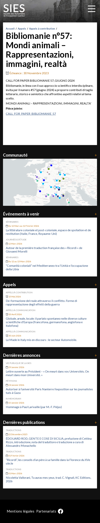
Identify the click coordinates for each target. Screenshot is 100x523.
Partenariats (46, 511)
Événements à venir (50, 213)
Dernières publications (50, 422)
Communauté (50, 155)
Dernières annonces (50, 355)
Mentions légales (20, 511)
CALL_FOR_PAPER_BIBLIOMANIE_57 (31, 113)
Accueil (10, 28)
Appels (22, 28)
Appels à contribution (42, 28)
